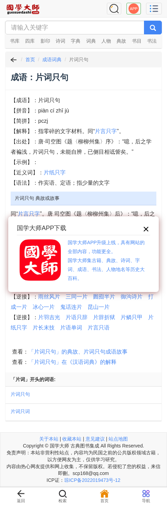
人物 (106, 41)
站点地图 (118, 439)
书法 (152, 41)
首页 (30, 59)
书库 (15, 41)
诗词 (60, 41)
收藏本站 (71, 439)
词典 (91, 41)
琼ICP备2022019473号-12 (92, 480)
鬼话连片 (71, 307)
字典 (75, 41)
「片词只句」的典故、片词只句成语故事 (78, 352)
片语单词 (71, 328)
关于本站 (48, 439)
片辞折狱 (104, 317)
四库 (30, 41)
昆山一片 (99, 307)
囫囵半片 (104, 297)
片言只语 (99, 328)
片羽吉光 (49, 317)
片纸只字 (55, 172)
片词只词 (20, 411)
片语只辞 (77, 317)
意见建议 (95, 439)
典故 (121, 41)
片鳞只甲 (132, 317)
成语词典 (52, 59)
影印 (45, 41)
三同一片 (77, 297)
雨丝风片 (49, 297)
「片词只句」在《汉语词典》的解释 (72, 362)
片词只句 (20, 394)
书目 (137, 41)
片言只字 (106, 131)
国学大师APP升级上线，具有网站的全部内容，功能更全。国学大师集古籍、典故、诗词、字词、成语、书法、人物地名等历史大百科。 (106, 260)
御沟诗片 (132, 297)
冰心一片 (44, 307)
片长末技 (44, 328)
